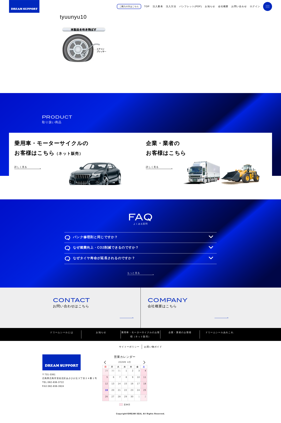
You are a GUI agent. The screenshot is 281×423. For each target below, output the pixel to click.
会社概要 (223, 6)
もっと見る (133, 277)
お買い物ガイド (153, 352)
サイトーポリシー (129, 352)
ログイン (255, 6)
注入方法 (171, 6)
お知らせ (210, 6)
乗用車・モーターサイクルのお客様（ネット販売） (140, 340)
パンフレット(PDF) (190, 6)
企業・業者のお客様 (180, 338)
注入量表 (158, 6)
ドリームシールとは (61, 338)
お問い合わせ (239, 6)
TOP (146, 6)
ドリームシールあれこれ (219, 338)
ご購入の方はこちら (129, 6)
